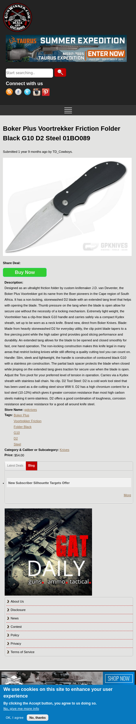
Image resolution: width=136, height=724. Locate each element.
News (15, 618)
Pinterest (46, 92)
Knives (64, 449)
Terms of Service (23, 652)
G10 (17, 432)
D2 (16, 438)
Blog (32, 464)
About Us (17, 601)
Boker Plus (21, 415)
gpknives (30, 409)
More (127, 495)
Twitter (28, 92)
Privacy (16, 643)
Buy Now (25, 272)
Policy (15, 635)
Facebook (19, 92)
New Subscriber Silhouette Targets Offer (39, 483)
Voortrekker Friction (27, 421)
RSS (10, 92)
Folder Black (22, 427)
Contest (16, 626)
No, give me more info (21, 709)
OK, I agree (15, 718)
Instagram (37, 92)
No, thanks (37, 717)
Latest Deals (15, 465)
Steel (17, 444)
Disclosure (18, 610)
